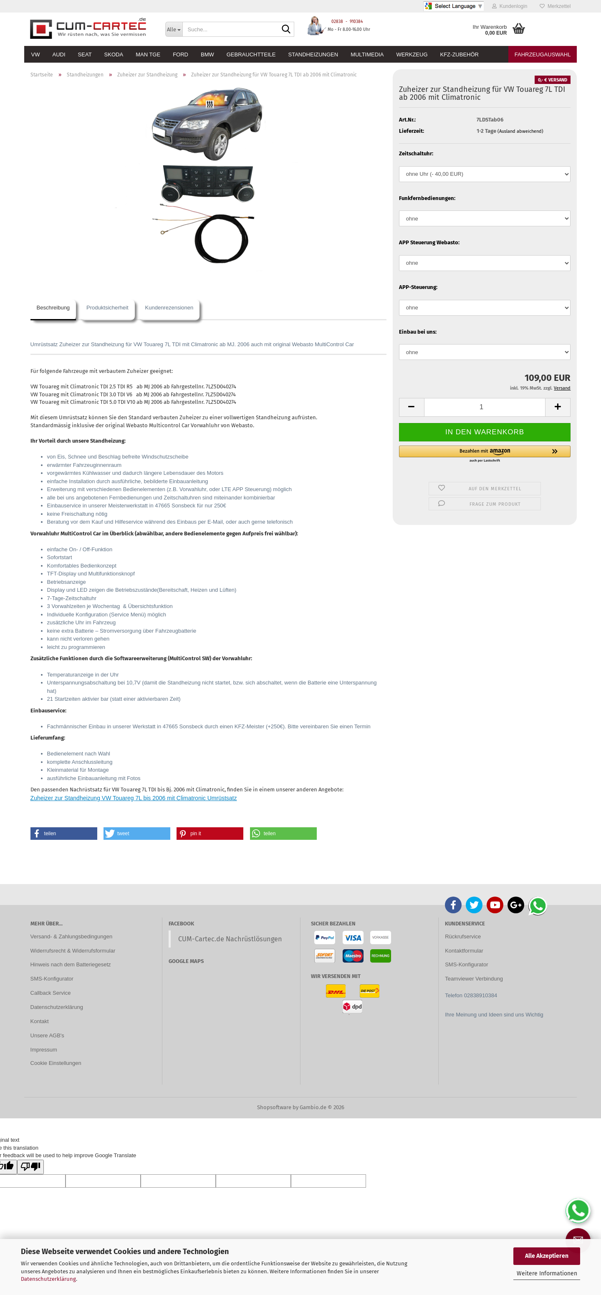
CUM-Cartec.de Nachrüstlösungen (230, 939)
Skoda (114, 54)
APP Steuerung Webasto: (429, 242)
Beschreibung (53, 307)
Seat (85, 54)
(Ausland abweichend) (520, 131)
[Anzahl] (485, 407)
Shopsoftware (274, 1107)
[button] (411, 407)
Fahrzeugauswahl (543, 54)
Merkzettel (555, 6)
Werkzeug (411, 54)
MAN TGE (148, 54)
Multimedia (367, 54)
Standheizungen (313, 54)
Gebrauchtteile (251, 54)
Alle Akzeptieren (546, 1256)
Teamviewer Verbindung (474, 979)
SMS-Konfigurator (51, 979)
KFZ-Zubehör (459, 54)
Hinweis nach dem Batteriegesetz (70, 964)
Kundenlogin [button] (509, 6)
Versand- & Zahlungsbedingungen (71, 936)
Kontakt (39, 1021)
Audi (59, 54)
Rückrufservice (463, 936)
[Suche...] (173, 29)
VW (35, 54)
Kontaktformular (464, 951)
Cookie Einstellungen (55, 1063)
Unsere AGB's (47, 1035)
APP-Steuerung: (418, 287)
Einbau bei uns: (418, 332)
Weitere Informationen (547, 1273)
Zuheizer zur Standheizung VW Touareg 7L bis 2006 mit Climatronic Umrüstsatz (133, 798)
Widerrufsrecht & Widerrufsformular (73, 951)
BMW (207, 54)
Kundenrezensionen (169, 307)
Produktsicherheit (107, 307)
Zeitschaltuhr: (416, 153)
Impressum (43, 1050)
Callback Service (50, 993)
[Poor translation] (30, 1167)
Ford (180, 54)
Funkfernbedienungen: (427, 198)
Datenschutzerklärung (48, 1279)
